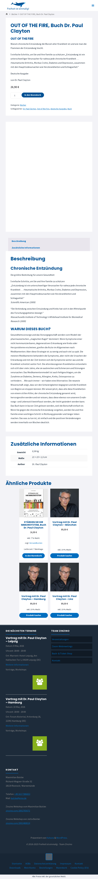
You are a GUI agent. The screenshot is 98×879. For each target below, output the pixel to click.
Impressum (65, 863)
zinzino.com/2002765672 (18, 810)
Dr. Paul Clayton (29, 108)
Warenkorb (61, 867)
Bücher (14, 14)
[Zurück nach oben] (49, 856)
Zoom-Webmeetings (62, 646)
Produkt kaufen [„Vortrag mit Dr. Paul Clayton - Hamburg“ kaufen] (33, 615)
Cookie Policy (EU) (80, 867)
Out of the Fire (43, 108)
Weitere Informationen (17, 664)
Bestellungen (46, 867)
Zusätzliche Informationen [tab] (26, 247)
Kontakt (56, 660)
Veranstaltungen (60, 639)
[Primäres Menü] (93, 5)
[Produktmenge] (16, 96)
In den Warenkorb (32, 95)
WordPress (61, 837)
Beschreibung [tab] (19, 240)
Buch (70, 108)
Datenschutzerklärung (45, 863)
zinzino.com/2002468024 (18, 822)
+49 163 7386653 (22, 793)
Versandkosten (35, 543)
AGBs (28, 863)
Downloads (14, 867)
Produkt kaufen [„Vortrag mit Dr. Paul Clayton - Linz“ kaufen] (64, 615)
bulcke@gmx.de (18, 797)
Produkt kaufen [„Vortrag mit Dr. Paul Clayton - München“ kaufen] (64, 555)
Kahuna (50, 837)
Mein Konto (30, 867)
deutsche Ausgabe (59, 108)
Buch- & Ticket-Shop (62, 653)
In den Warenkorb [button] (33, 555)
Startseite (17, 863)
